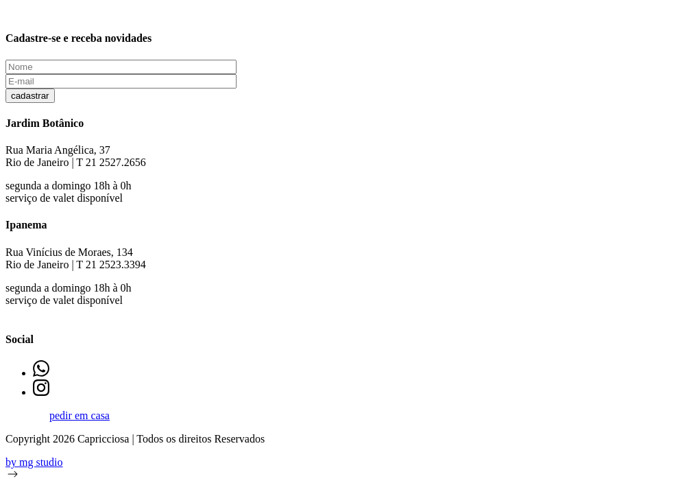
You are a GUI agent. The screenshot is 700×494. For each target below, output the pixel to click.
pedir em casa (79, 415)
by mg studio (34, 462)
